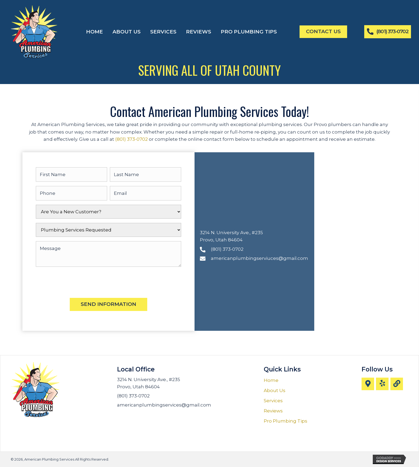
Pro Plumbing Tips (285, 421)
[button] (368, 384)
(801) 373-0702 (131, 139)
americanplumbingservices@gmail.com (164, 405)
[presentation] (76, 281)
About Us (274, 390)
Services (273, 400)
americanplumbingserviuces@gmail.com (259, 258)
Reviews (273, 410)
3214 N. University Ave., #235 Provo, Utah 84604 (148, 383)
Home (271, 380)
